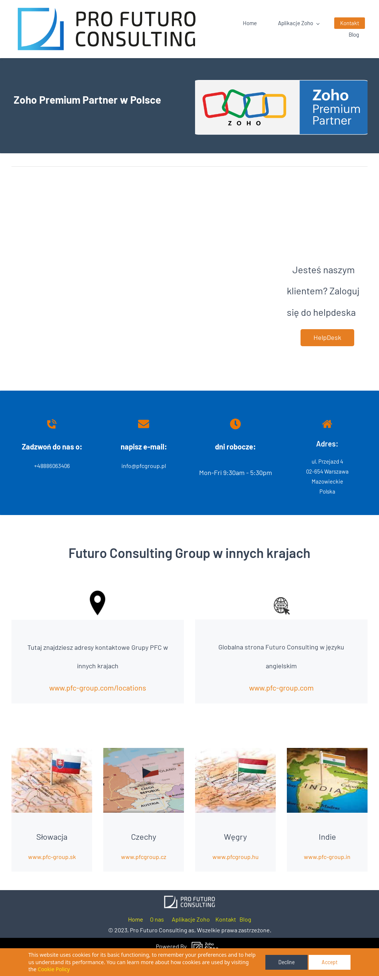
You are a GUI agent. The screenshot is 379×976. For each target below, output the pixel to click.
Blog (245, 939)
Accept (330, 962)
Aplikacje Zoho (191, 939)
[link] (189, 920)
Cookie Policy (54, 969)
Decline (286, 962)
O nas (157, 939)
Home (135, 939)
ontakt (227, 939)
